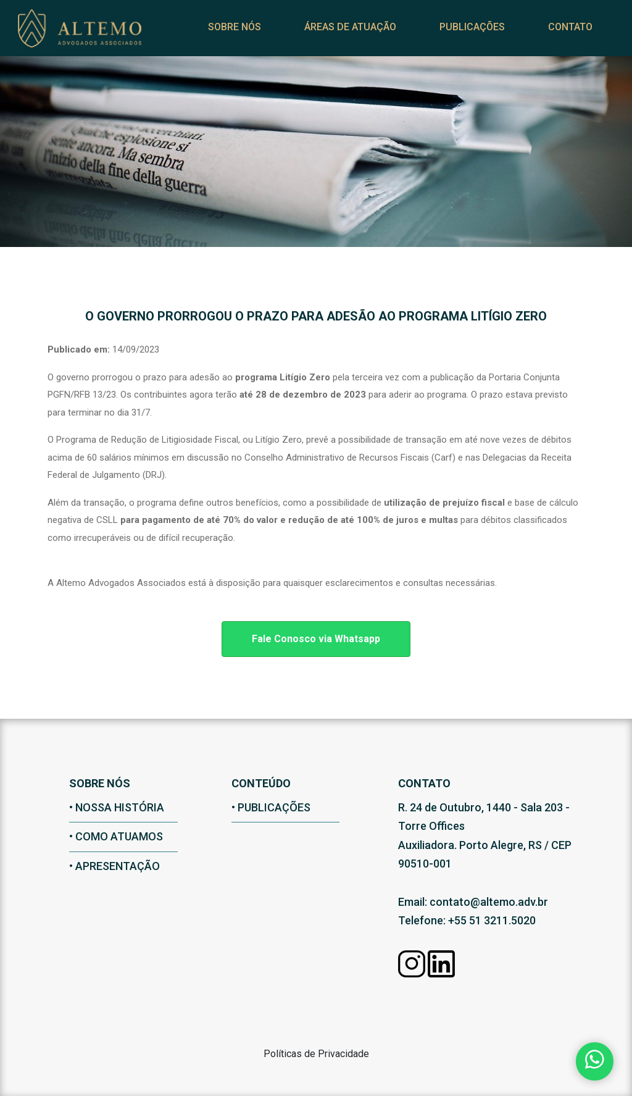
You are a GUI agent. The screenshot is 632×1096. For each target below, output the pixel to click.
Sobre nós (217, 35)
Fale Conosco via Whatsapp (316, 639)
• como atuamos (116, 836)
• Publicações (270, 807)
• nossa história (116, 807)
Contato (553, 35)
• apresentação (114, 866)
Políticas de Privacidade (316, 1054)
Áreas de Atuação (334, 35)
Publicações (455, 35)
